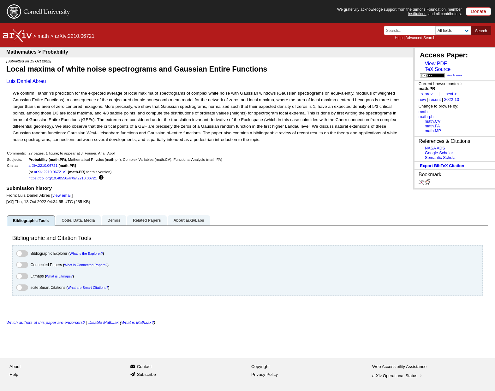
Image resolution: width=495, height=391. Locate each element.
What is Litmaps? (59, 276)
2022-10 (451, 99)
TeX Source (437, 69)
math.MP (433, 130)
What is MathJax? (137, 322)
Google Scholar (439, 152)
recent (435, 99)
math (43, 36)
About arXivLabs (188, 220)
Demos (113, 220)
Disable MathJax (103, 322)
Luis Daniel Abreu (26, 81)
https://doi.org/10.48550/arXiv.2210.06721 (62, 178)
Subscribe (146, 374)
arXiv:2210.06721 (42, 165)
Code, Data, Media (78, 220)
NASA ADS (435, 148)
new (422, 99)
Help (399, 38)
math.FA (432, 126)
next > (451, 93)
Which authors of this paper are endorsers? (45, 322)
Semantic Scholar (441, 157)
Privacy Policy (264, 374)
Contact (144, 366)
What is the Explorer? (86, 253)
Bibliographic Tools (31, 221)
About (15, 366)
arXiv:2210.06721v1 (50, 172)
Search (481, 31)
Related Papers (147, 220)
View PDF (436, 63)
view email (61, 195)
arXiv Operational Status (397, 375)
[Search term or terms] (411, 30)
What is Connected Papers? (85, 265)
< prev (426, 93)
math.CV (432, 121)
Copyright (260, 366)
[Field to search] (453, 30)
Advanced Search (420, 38)
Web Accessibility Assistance (399, 366)
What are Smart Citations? (88, 287)
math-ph (426, 116)
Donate (478, 11)
